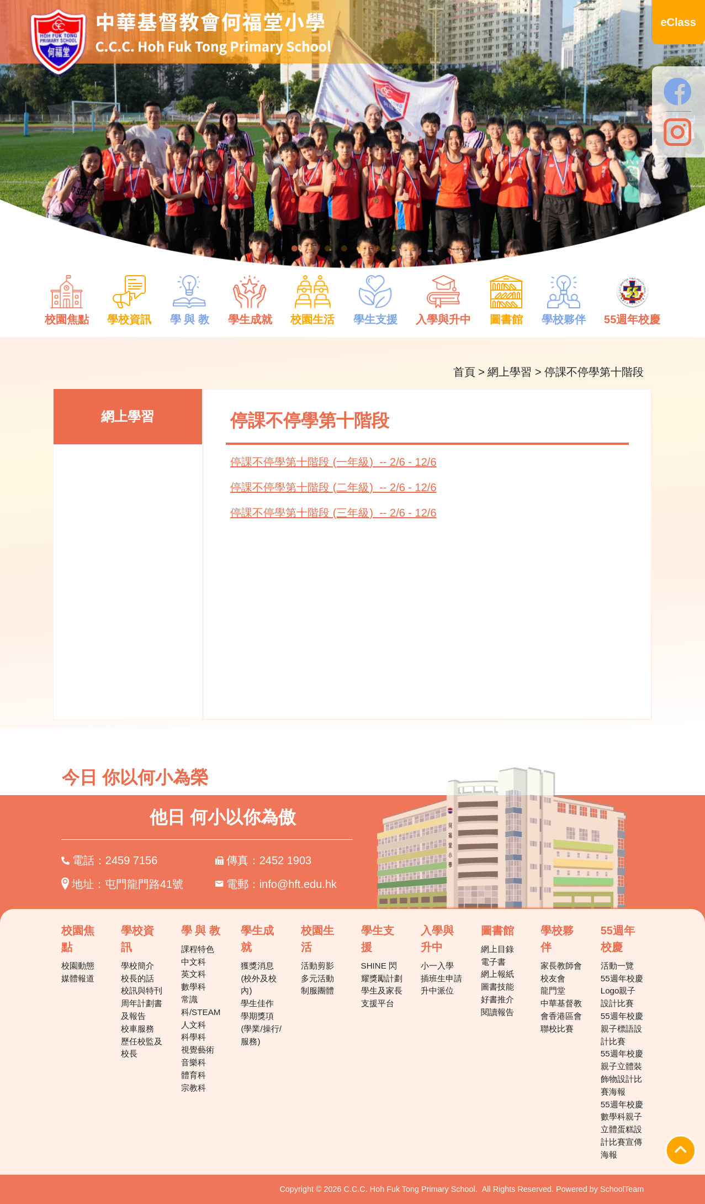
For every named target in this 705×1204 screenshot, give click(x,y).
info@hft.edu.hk (298, 884)
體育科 (193, 1075)
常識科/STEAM (201, 1006)
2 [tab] (311, 248)
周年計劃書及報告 (141, 1009)
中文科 (193, 961)
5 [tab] (361, 248)
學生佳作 (257, 1003)
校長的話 (137, 978)
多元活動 (317, 978)
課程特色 (197, 949)
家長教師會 (561, 965)
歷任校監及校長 (141, 1048)
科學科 (193, 1037)
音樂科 (193, 1062)
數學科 (193, 986)
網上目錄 (497, 949)
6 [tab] (377, 248)
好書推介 (497, 999)
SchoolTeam (622, 1189)
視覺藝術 (197, 1049)
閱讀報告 (497, 1012)
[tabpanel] (352, 141)
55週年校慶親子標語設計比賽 (622, 1028)
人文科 (193, 1024)
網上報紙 (497, 974)
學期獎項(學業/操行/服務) (261, 1028)
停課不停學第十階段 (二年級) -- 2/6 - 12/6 (333, 487)
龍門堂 (552, 990)
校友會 (552, 978)
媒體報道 (77, 978)
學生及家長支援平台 (381, 997)
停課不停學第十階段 (594, 372)
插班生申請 (441, 978)
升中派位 (437, 990)
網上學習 (509, 372)
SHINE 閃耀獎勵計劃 (381, 972)
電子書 (493, 961)
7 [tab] (394, 248)
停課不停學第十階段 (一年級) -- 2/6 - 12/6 (333, 462)
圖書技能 (497, 986)
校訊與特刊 (141, 990)
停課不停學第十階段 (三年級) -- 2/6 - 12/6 (333, 513)
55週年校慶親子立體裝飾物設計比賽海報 (622, 1072)
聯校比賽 (557, 1028)
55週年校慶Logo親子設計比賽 (622, 991)
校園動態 (77, 965)
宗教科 (193, 1087)
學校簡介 (137, 965)
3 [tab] (327, 248)
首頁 (464, 372)
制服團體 (317, 990)
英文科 (193, 974)
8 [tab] (410, 248)
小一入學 (437, 965)
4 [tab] (344, 248)
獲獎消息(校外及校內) (259, 978)
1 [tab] (294, 248)
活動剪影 (317, 965)
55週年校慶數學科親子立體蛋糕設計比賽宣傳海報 (622, 1129)
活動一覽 (617, 965)
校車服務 (137, 1028)
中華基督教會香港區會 (561, 1009)
